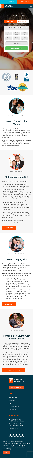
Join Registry (8, 2)
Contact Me (9, 304)
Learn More (9, 228)
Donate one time (16, 48)
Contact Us (12, 409)
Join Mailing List (16, 387)
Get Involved (13, 397)
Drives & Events (14, 406)
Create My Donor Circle (13, 370)
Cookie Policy (7, 449)
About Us (12, 400)
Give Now (25, 2)
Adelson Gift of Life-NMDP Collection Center (16, 420)
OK (6, 453)
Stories (11, 403)
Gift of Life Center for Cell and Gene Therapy (16, 424)
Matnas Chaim (13, 429)
